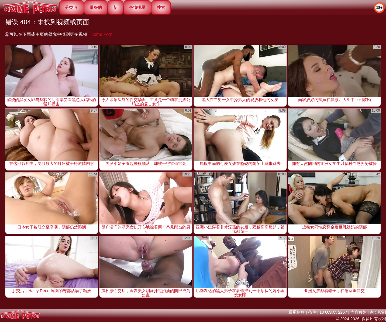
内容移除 (358, 312)
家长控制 (378, 312)
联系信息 (296, 312)
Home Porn (101, 34)
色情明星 (137, 7)
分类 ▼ (71, 7)
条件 (312, 312)
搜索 (161, 7)
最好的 (96, 7)
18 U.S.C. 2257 (333, 312)
